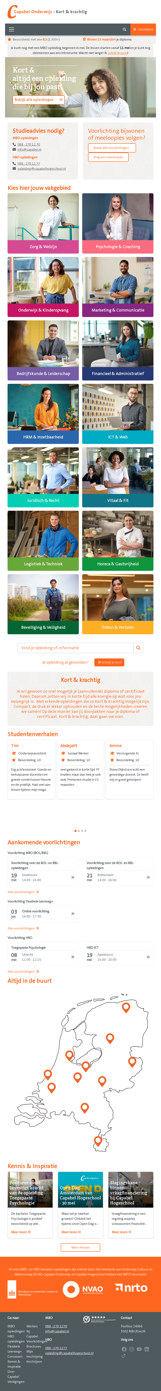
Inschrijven (143, 29)
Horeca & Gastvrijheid (118, 564)
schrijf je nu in (117, 53)
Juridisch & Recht (43, 500)
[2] (82, 831)
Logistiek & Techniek (43, 564)
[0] (75, 831)
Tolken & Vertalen (117, 627)
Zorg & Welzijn (43, 247)
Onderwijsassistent (29, 753)
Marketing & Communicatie (118, 310)
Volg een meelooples (108, 157)
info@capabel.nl (29, 149)
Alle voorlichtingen (23, 892)
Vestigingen (16, 1382)
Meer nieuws (80, 1247)
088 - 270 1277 (56, 1348)
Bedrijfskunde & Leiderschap (43, 373)
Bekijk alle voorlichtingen (111, 148)
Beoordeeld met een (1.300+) (34, 39)
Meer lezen (21, 1232)
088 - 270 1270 (56, 1326)
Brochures (33, 1346)
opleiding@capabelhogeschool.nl (42, 169)
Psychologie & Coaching (118, 247)
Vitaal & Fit (118, 500)
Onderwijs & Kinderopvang (43, 310)
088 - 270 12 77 (29, 164)
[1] (79, 831)
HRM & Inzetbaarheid (43, 437)
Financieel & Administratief (118, 373)
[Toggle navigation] (11, 29)
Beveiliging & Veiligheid (43, 627)
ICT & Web (117, 437)
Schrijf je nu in (110, 662)
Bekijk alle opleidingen (39, 100)
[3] (85, 831)
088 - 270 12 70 (29, 144)
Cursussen (15, 1356)
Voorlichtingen (36, 1341)
